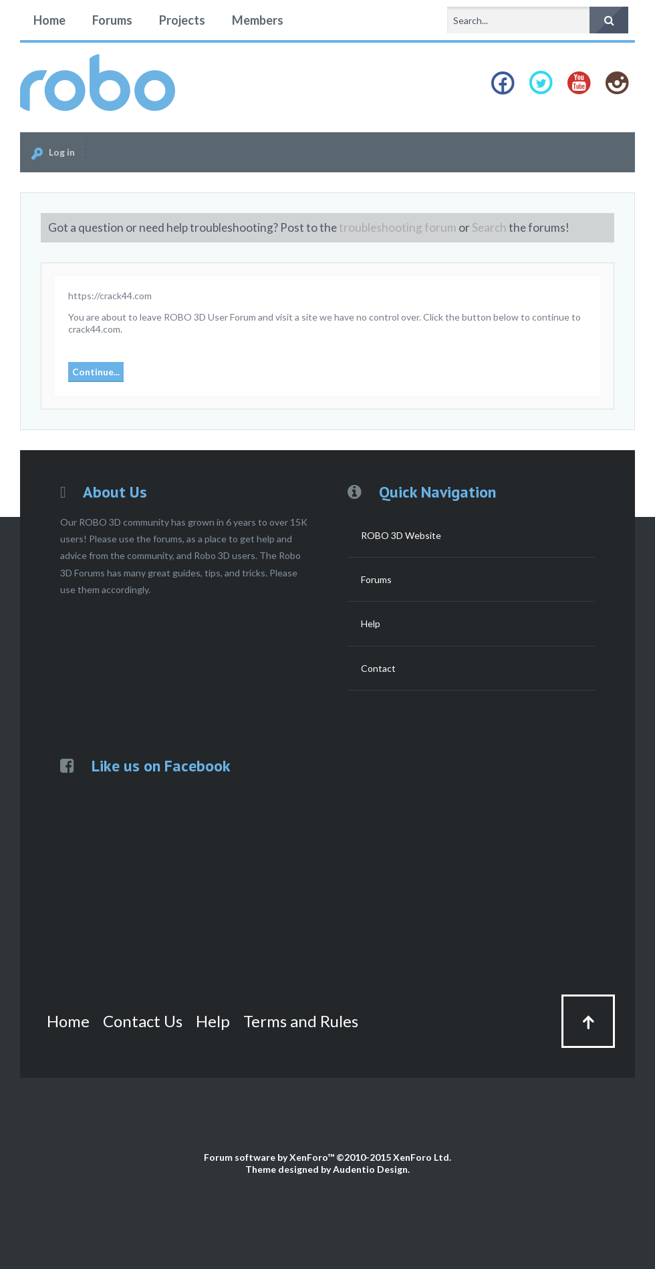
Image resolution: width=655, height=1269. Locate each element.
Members (257, 20)
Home (49, 20)
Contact (378, 668)
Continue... (96, 371)
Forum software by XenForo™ (327, 1157)
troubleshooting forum (397, 227)
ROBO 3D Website (401, 535)
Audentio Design (370, 1169)
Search (489, 227)
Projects (182, 20)
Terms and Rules (300, 1021)
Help (370, 623)
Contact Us (142, 1021)
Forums (112, 20)
